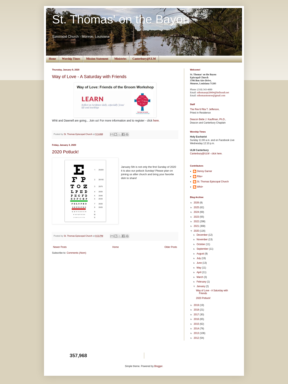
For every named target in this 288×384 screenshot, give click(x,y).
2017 (197, 314)
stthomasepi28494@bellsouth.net (213, 92)
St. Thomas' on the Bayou (120, 19)
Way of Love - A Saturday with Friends (89, 76)
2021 (197, 226)
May (199, 267)
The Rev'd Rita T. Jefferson (204, 109)
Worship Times (71, 58)
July (199, 258)
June (199, 262)
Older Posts (170, 247)
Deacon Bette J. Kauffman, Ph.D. (207, 119)
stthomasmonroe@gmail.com (211, 95)
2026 (197, 202)
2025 (197, 207)
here (156, 120)
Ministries (120, 58)
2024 (197, 212)
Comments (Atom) (76, 252)
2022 (197, 221)
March (200, 277)
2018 (197, 309)
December (202, 234)
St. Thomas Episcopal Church (213, 181)
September (203, 248)
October (201, 244)
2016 (197, 319)
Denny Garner (204, 171)
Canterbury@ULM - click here (206, 153)
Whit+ (200, 186)
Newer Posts (60, 247)
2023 (197, 216)
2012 (197, 338)
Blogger (158, 366)
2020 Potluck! (65, 151)
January (201, 286)
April (199, 272)
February (202, 281)
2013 (197, 333)
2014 (197, 328)
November (202, 239)
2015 (197, 324)
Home (52, 58)
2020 (197, 230)
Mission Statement (97, 58)
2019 (197, 305)
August (201, 253)
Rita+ (200, 176)
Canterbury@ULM (144, 58)
